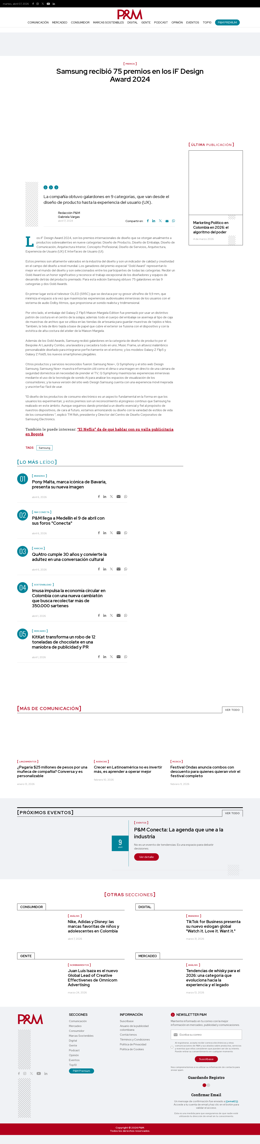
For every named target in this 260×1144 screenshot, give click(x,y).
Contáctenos (128, 1035)
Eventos (192, 22)
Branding (193, 916)
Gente (146, 22)
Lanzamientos (27, 761)
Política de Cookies (132, 1049)
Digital (132, 22)
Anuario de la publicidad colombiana (134, 1028)
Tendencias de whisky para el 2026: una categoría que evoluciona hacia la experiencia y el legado (213, 977)
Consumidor (80, 22)
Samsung (44, 447)
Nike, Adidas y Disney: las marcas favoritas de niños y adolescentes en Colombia (93, 926)
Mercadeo (59, 22)
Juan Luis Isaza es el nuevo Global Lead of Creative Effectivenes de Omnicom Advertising (93, 977)
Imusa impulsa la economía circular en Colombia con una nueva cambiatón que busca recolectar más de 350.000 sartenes (68, 598)
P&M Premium (227, 22)
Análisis (75, 916)
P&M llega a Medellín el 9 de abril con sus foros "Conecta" (68, 520)
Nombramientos (79, 965)
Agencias (101, 761)
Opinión (177, 22)
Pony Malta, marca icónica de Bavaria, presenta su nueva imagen (69, 484)
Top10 (207, 22)
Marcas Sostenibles (108, 22)
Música (176, 761)
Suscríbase (127, 1021)
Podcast (161, 22)
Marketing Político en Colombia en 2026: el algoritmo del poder (210, 227)
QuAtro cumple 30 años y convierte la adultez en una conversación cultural (69, 557)
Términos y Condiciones (135, 1039)
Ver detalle (146, 857)
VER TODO (232, 710)
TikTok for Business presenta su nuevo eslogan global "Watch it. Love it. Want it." (213, 926)
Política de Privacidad (133, 1044)
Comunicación (38, 22)
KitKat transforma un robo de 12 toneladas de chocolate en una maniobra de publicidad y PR (64, 642)
